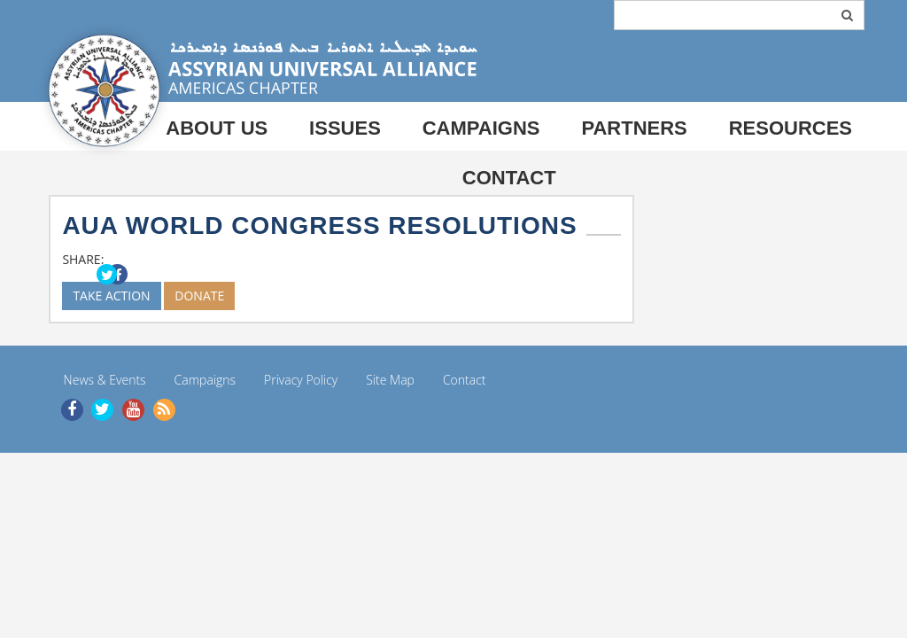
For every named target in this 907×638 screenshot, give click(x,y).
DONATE (199, 295)
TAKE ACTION (111, 295)
